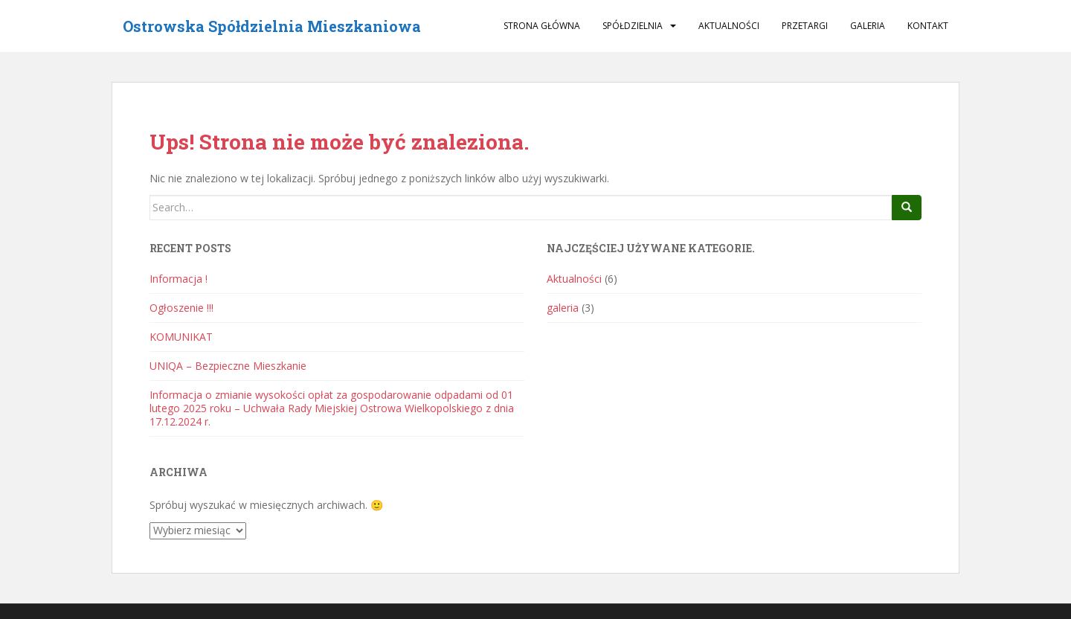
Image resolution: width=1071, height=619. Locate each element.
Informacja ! (178, 279)
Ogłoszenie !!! (181, 308)
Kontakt (927, 25)
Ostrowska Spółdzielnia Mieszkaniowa (272, 26)
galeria (867, 25)
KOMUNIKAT (181, 337)
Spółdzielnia (632, 25)
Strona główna (542, 25)
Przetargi (805, 25)
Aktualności (728, 25)
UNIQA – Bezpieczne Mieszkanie (227, 366)
